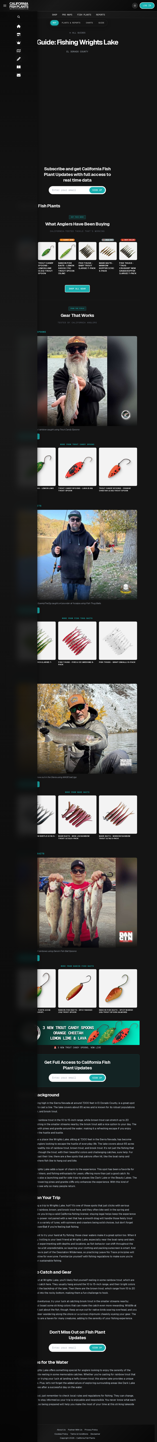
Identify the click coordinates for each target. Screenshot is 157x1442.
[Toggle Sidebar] (4, 5)
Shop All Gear (81, 288)
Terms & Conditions (79, 1434)
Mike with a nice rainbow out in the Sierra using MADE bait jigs (50, 777)
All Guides (81, 32)
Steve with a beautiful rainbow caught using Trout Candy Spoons (52, 429)
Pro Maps (67, 14)
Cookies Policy (61, 1434)
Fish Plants (84, 14)
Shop (54, 14)
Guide (101, 23)
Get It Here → (32, 436)
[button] (4, 17)
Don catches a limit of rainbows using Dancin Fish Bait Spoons (50, 951)
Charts (89, 23)
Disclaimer (95, 1434)
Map (54, 23)
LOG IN (147, 5)
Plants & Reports (71, 23)
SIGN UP (101, 190)
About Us (61, 1429)
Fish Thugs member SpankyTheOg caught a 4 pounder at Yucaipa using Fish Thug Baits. (63, 603)
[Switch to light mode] (135, 5)
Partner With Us (75, 1429)
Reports (100, 14)
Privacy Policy (91, 1429)
